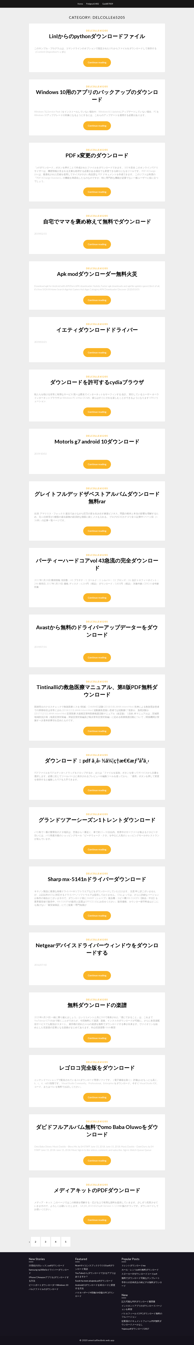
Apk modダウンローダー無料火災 (97, 274)
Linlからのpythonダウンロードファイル (97, 36)
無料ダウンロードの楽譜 (97, 1005)
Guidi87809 (107, 4)
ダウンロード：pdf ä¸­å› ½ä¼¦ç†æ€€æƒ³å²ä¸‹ (97, 760)
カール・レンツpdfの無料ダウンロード (140, 1269)
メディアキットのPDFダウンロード (97, 1190)
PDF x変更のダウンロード (97, 155)
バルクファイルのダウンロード (44, 1289)
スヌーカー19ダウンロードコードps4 (139, 1273)
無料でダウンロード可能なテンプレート (141, 1278)
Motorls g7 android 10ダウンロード (97, 441)
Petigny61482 (92, 4)
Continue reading (97, 62)
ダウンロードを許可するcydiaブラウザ (97, 382)
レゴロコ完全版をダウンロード (97, 1067)
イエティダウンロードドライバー (97, 329)
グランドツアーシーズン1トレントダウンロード (97, 820)
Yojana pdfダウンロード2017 (135, 1328)
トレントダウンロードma (134, 1265)
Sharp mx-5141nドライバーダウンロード (97, 879)
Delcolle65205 (97, 30)
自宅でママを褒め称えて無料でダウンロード (97, 221)
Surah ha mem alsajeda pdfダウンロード (94, 1280)
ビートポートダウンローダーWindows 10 (48, 1285)
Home (80, 4)
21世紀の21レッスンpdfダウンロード (46, 1265)
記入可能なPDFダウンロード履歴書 (138, 1301)
